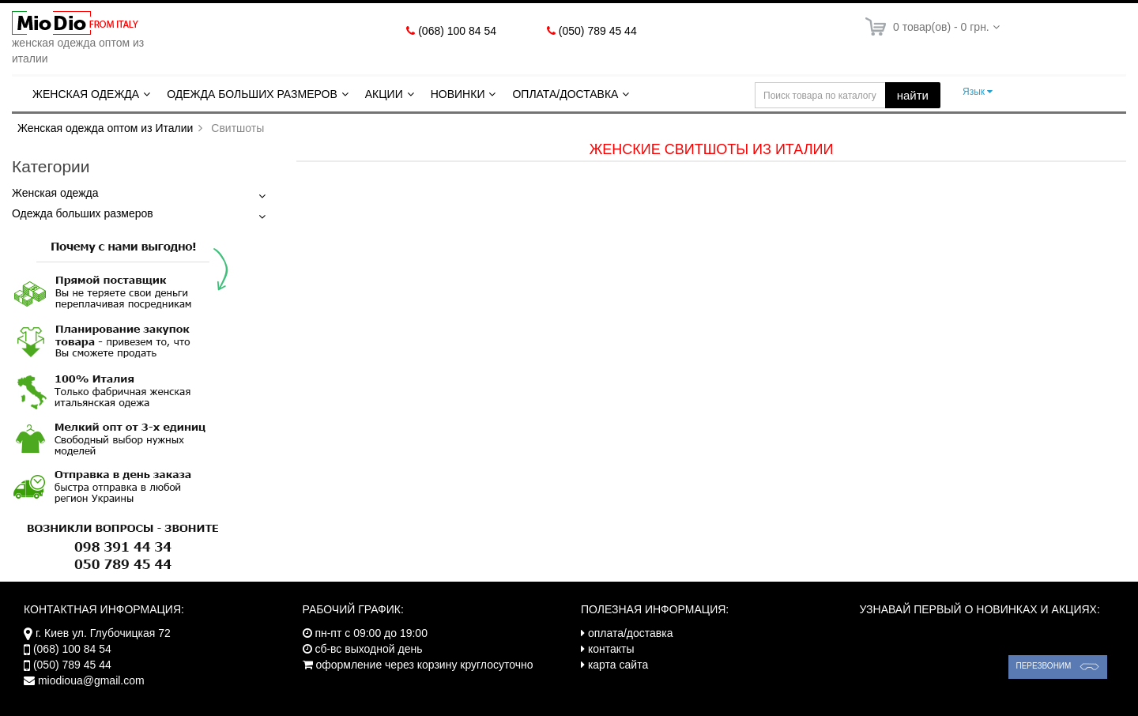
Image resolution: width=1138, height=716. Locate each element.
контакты (611, 649)
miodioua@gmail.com (91, 680)
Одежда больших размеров (252, 94)
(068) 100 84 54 (457, 30)
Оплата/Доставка (565, 94)
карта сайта (618, 664)
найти (913, 95)
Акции (384, 94)
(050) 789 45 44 (598, 30)
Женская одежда (85, 94)
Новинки (458, 94)
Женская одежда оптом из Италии (105, 128)
